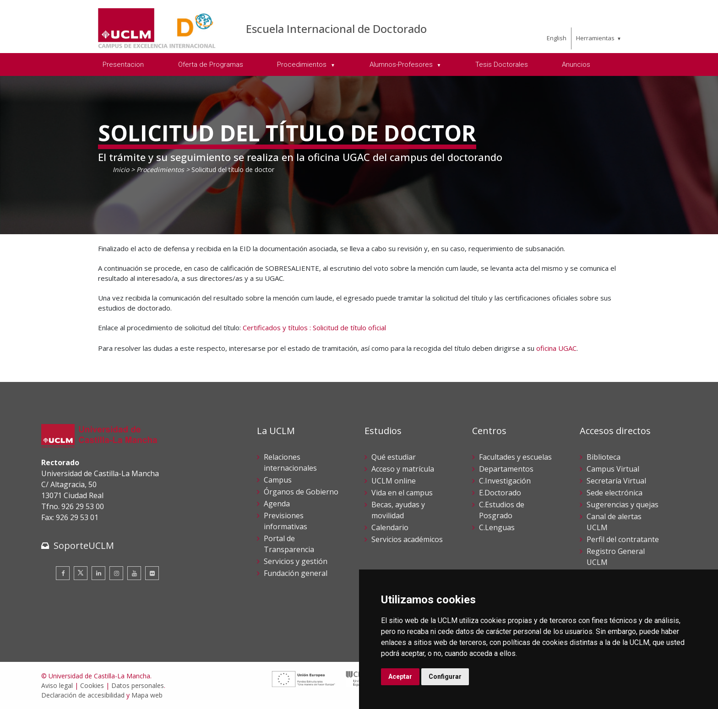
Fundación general (295, 573)
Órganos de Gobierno (301, 492)
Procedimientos (160, 169)
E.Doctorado (500, 493)
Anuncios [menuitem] (576, 64)
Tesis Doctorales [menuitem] (501, 64)
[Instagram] (116, 573)
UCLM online (393, 481)
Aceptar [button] (400, 676)
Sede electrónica (614, 493)
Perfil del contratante (623, 539)
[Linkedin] (98, 573)
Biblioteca (603, 457)
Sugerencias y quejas (622, 505)
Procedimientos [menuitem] (302, 64)
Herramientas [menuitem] (595, 38)
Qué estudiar (393, 457)
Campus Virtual (613, 469)
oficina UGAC (556, 348)
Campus (278, 480)
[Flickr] (152, 573)
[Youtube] (134, 573)
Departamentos (506, 469)
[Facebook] (63, 573)
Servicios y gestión (295, 561)
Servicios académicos (407, 539)
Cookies (92, 685)
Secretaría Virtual (616, 481)
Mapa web (147, 695)
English (556, 38)
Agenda (277, 504)
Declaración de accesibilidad (83, 695)
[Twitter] (80, 573)
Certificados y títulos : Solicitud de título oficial (314, 327)
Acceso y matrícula (402, 469)
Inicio (121, 169)
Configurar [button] (445, 676)
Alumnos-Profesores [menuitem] (402, 64)
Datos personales (137, 685)
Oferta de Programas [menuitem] (210, 64)
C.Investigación (505, 481)
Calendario (389, 527)
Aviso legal (57, 685)
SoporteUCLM (84, 545)
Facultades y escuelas (515, 457)
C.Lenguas (497, 527)
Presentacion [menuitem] (123, 64)
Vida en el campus (402, 493)
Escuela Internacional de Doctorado (336, 28)
